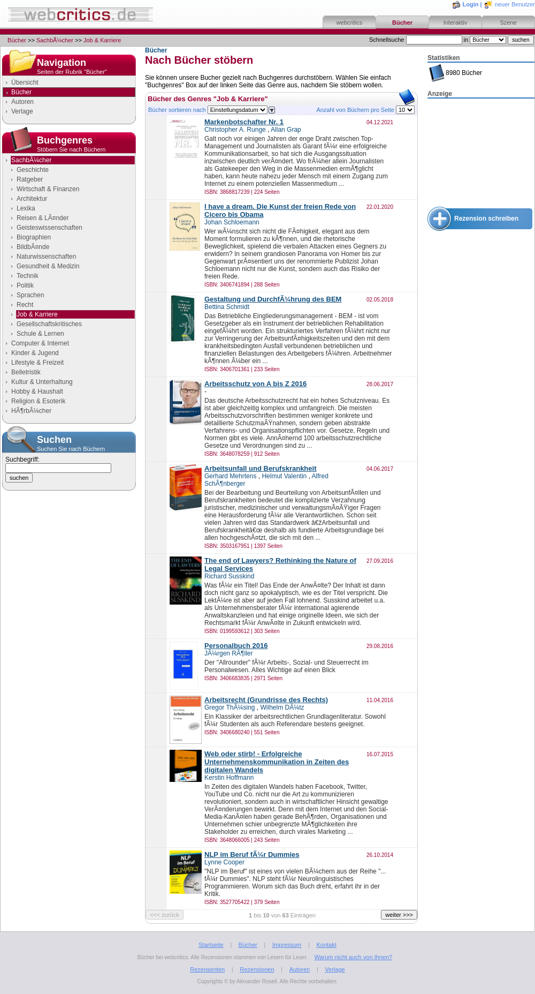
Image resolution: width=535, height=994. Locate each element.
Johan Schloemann (231, 222)
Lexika (26, 208)
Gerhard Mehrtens (230, 476)
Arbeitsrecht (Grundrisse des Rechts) (266, 700)
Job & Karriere (102, 40)
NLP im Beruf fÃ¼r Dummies (251, 854)
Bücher (402, 22)
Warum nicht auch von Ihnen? (353, 957)
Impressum (286, 945)
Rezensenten (207, 969)
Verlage (22, 111)
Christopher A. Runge (235, 129)
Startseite (210, 945)
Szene (508, 22)
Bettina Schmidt (226, 307)
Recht (25, 304)
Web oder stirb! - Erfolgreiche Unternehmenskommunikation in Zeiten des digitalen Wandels (276, 762)
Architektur (32, 198)
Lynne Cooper (224, 862)
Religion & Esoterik (38, 401)
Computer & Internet (40, 343)
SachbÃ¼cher (54, 40)
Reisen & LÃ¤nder (42, 218)
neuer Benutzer (515, 4)
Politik (25, 285)
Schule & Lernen (40, 333)
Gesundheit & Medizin (48, 266)
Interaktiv (456, 22)
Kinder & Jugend (35, 353)
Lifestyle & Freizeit (37, 362)
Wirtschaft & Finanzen (48, 189)
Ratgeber (30, 179)
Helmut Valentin (284, 476)
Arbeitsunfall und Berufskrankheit (260, 468)
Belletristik (26, 372)
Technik (28, 276)
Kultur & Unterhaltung (42, 382)
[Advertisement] (480, 153)
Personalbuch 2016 (236, 646)
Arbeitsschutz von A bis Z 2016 (255, 384)
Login (471, 4)
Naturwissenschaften (46, 256)
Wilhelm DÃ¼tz (282, 707)
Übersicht (25, 82)
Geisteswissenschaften (49, 227)
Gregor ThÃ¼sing (229, 707)
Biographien (34, 237)
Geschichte (33, 170)
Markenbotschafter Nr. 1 (244, 122)
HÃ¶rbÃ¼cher (31, 411)
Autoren (22, 102)
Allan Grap (286, 129)
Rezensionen (257, 969)
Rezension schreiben (486, 218)
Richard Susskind (229, 576)
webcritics (349, 22)
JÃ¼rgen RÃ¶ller (228, 653)
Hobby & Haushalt (37, 391)
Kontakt (326, 945)
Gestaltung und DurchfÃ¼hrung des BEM (272, 299)
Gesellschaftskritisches (49, 324)
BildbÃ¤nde (33, 247)
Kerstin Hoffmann (229, 777)
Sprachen (30, 295)
